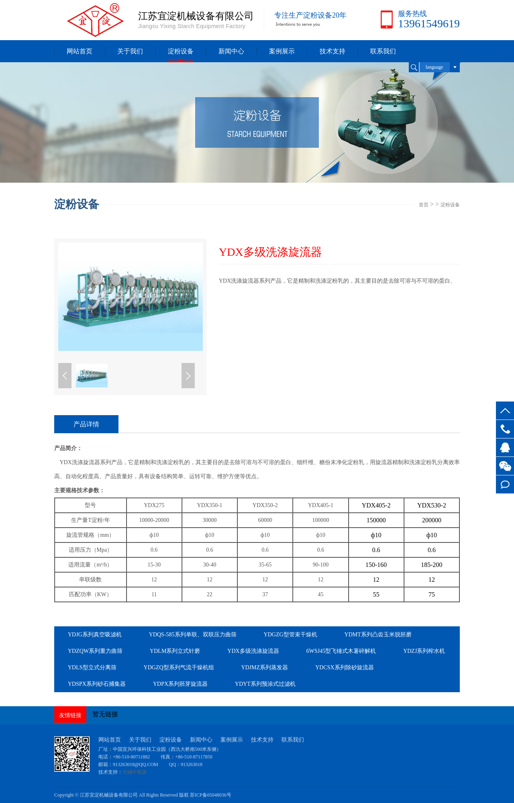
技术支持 (332, 51)
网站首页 (79, 51)
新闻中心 (231, 51)
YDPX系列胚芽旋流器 (180, 684)
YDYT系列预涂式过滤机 (265, 684)
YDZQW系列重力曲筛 (95, 651)
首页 (423, 205)
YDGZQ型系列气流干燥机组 (179, 667)
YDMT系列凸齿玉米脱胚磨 (378, 635)
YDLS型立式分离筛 (92, 667)
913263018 (191, 764)
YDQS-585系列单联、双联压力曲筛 (193, 635)
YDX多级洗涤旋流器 (253, 651)
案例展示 (282, 51)
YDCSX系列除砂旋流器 (344, 667)
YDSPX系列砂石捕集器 (97, 684)
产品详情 (86, 424)
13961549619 (505, 429)
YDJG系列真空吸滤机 (95, 635)
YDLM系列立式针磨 (175, 651)
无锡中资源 (134, 772)
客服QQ (505, 447)
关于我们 (130, 51)
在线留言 (505, 484)
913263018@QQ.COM (136, 764)
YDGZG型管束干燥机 (290, 635)
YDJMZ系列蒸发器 (264, 667)
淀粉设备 (181, 51)
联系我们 (383, 51)
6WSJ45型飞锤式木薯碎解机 (341, 651)
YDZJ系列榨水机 (424, 651)
